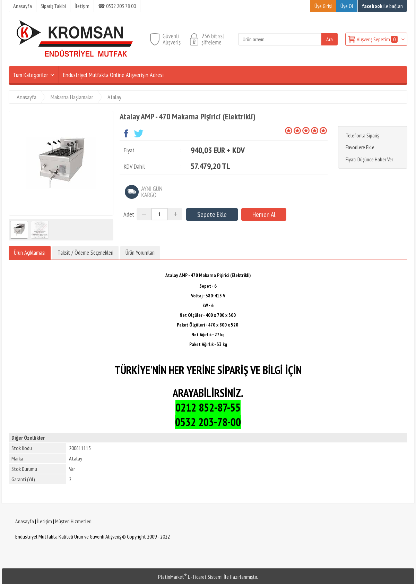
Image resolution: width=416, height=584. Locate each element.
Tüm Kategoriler (30, 75)
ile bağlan (382, 5)
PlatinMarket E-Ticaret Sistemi (190, 576)
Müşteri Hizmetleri (73, 521)
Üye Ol (346, 5)
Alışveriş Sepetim (378, 39)
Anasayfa (24, 521)
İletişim (44, 521)
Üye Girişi (323, 5)
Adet (128, 214)
